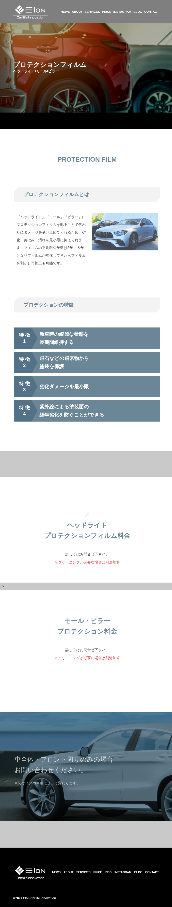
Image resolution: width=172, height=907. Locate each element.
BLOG (137, 11)
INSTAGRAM (122, 11)
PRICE (106, 11)
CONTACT (151, 11)
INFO (108, 872)
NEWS (65, 11)
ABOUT (77, 11)
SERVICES (92, 11)
